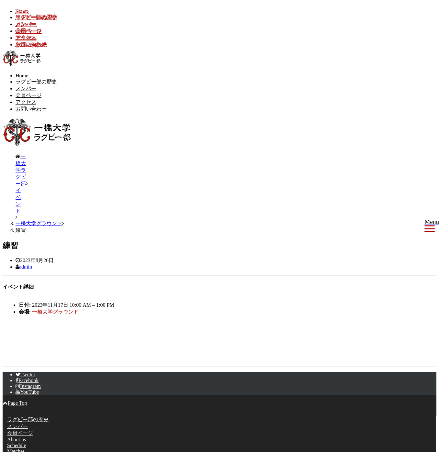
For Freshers (20, 409)
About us (16, 386)
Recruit (14, 403)
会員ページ (28, 31)
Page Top (15, 349)
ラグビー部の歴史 (36, 17)
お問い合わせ (31, 44)
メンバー (26, 24)
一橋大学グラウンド (55, 258)
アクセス (26, 37)
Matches (16, 398)
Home (22, 11)
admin (25, 213)
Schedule (16, 392)
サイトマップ (22, 429)
